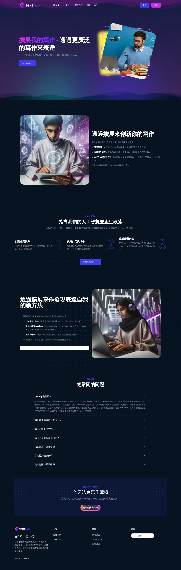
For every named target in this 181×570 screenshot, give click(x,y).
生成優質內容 (126, 238)
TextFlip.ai (25, 558)
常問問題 (57, 539)
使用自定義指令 (76, 241)
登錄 (144, 5)
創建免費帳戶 (22, 241)
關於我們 (57, 535)
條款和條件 (97, 539)
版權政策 (96, 544)
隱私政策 (96, 535)
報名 (156, 5)
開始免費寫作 (27, 63)
